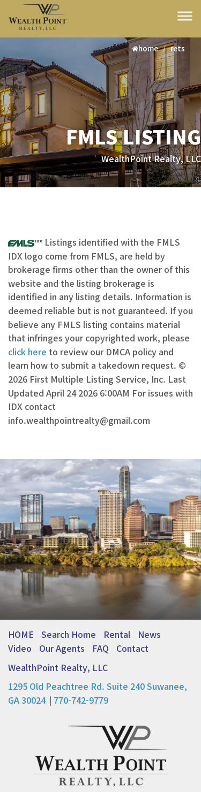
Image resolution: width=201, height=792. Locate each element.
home (145, 48)
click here (27, 351)
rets (177, 48)
